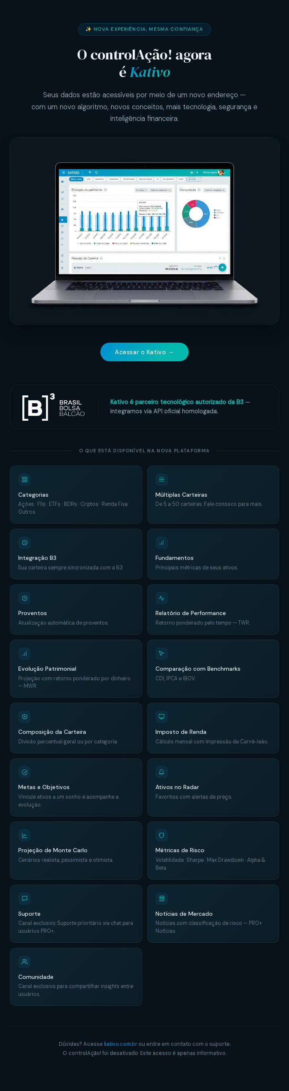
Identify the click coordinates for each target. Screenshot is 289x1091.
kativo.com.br (120, 1044)
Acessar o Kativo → (144, 352)
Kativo (150, 72)
